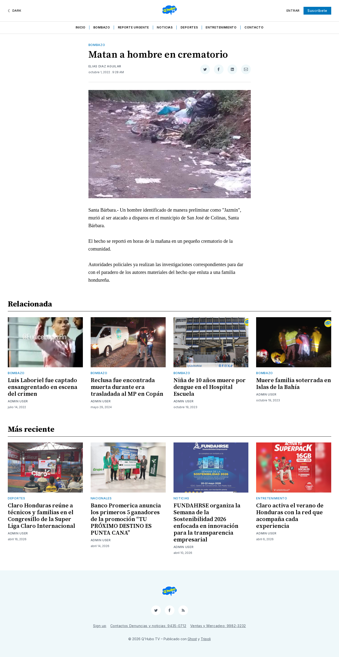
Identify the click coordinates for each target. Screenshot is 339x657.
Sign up (99, 626)
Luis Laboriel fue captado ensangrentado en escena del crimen (42, 387)
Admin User (18, 401)
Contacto (254, 27)
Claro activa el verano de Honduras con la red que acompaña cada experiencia (289, 516)
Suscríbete (317, 11)
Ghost (192, 639)
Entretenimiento (221, 27)
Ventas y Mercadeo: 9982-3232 (218, 626)
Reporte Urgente (133, 27)
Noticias (165, 27)
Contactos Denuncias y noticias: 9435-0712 (148, 626)
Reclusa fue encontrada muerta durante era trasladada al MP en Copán (127, 387)
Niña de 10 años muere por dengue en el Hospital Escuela (210, 387)
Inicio (81, 27)
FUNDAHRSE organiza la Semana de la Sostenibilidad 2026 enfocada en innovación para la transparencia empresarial (207, 522)
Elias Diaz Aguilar (105, 66)
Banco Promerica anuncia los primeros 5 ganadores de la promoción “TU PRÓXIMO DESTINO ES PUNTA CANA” (126, 519)
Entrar (293, 10)
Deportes (189, 27)
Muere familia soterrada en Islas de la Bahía (293, 384)
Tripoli (206, 639)
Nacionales (101, 498)
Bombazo (101, 27)
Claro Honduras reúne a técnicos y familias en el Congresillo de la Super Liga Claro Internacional (41, 516)
